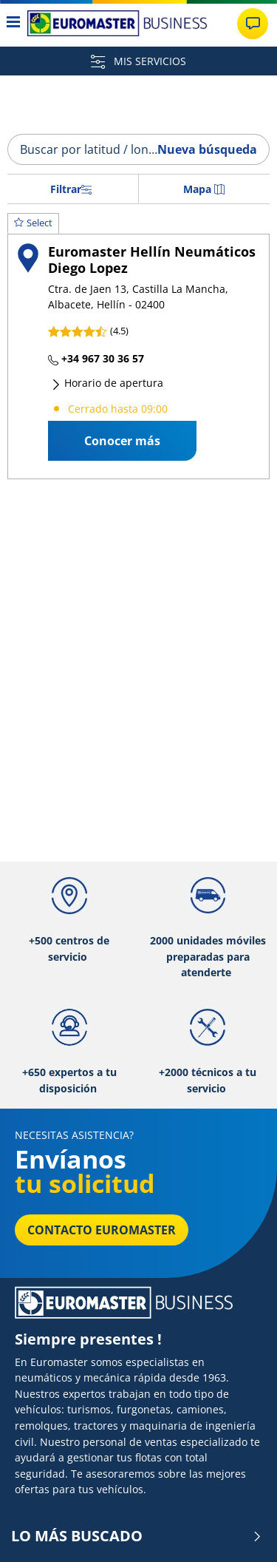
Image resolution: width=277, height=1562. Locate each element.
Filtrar (71, 189)
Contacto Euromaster (101, 1230)
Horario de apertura (107, 383)
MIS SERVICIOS (138, 61)
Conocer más (122, 441)
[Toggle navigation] (13, 23)
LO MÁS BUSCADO (136, 1536)
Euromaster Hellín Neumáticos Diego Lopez (152, 259)
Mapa (204, 189)
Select (33, 222)
